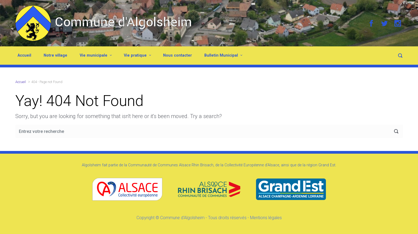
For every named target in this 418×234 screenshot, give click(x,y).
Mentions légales (266, 217)
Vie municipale (93, 55)
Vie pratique (135, 55)
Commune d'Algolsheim (123, 22)
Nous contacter (177, 55)
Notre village (55, 55)
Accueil (24, 55)
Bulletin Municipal (221, 55)
